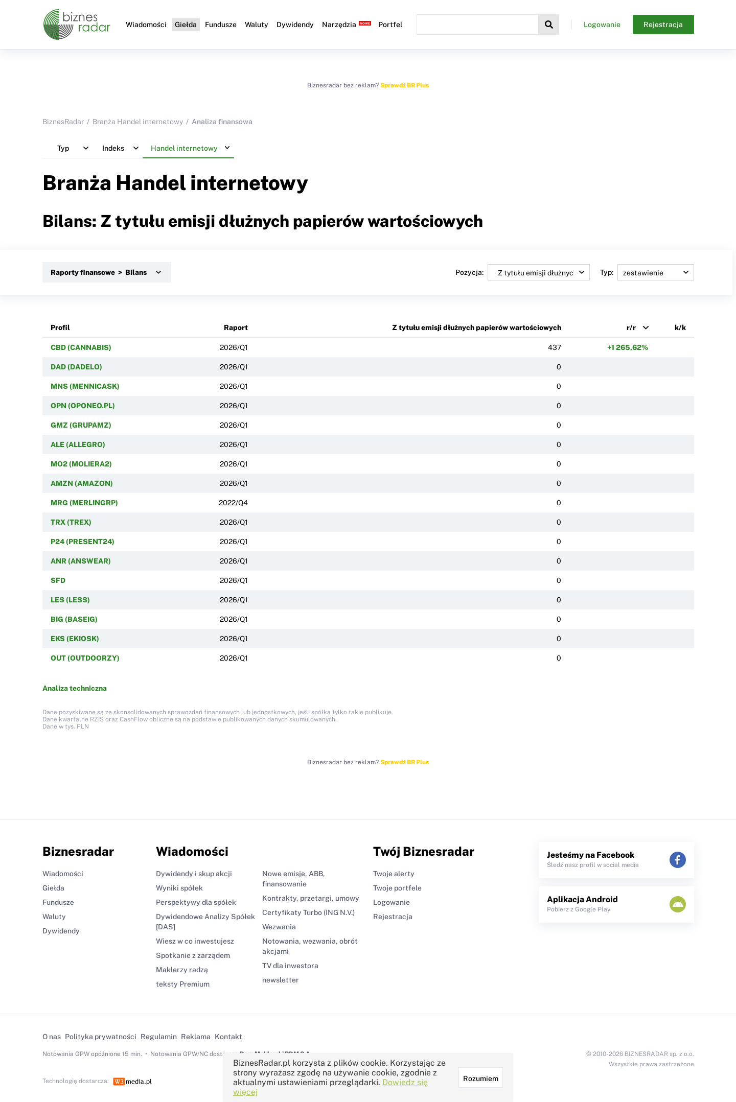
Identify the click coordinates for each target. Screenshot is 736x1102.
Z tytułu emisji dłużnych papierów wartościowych (476, 327)
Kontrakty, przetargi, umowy (310, 898)
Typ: (647, 272)
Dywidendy (295, 24)
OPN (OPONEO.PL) (83, 406)
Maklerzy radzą (182, 970)
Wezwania (279, 927)
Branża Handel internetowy (138, 122)
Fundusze (221, 24)
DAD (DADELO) (76, 367)
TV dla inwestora (290, 966)
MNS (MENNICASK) (85, 386)
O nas (51, 1037)
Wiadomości (146, 24)
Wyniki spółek (179, 888)
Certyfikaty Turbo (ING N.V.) (308, 912)
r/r (631, 327)
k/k (680, 327)
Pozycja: (522, 272)
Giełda (186, 24)
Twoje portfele (397, 888)
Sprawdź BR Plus (404, 85)
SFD (58, 580)
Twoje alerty (394, 874)
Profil (60, 327)
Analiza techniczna (74, 688)
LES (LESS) (70, 600)
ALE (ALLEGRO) (78, 444)
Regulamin (159, 1037)
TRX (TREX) (71, 522)
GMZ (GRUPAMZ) (81, 425)
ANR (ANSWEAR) (81, 561)
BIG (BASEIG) (74, 619)
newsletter (280, 980)
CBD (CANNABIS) (81, 347)
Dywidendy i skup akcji (194, 874)
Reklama (196, 1037)
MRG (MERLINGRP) (84, 503)
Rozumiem (480, 1078)
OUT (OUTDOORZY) (85, 658)
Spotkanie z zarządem (193, 955)
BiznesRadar (63, 122)
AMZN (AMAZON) (82, 483)
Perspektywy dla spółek (196, 902)
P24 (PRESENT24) (82, 541)
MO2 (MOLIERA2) (81, 464)
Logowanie (602, 24)
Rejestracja (663, 24)
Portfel (390, 24)
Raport (236, 327)
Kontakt (228, 1037)
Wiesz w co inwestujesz (195, 941)
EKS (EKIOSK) (75, 639)
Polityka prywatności (100, 1037)
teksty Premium (183, 984)
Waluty (256, 24)
